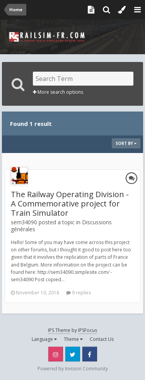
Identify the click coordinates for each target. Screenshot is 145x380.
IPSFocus (87, 330)
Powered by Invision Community (73, 368)
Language (44, 339)
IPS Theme (59, 330)
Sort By (126, 143)
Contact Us (102, 339)
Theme (73, 339)
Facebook (89, 354)
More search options (58, 92)
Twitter (72, 354)
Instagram (55, 354)
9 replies (78, 292)
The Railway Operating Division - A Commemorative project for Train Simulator (70, 203)
